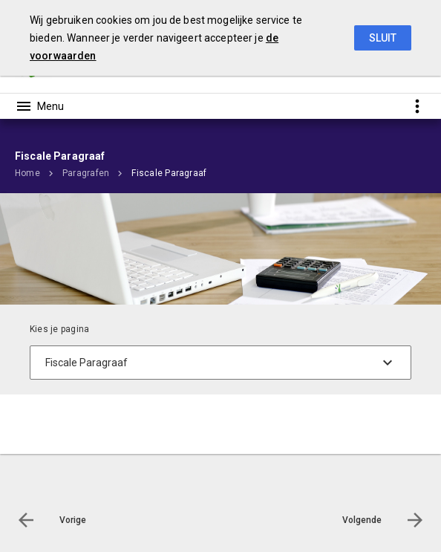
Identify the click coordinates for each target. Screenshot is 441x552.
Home (27, 173)
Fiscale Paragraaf (168, 173)
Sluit (382, 38)
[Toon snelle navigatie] (417, 106)
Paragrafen (85, 173)
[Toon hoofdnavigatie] (39, 106)
